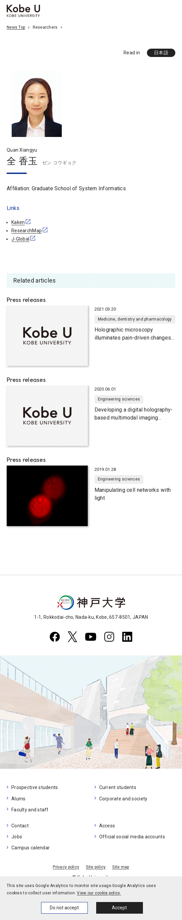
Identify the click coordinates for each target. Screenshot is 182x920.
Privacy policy (66, 867)
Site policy (96, 867)
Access (107, 825)
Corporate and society (123, 798)
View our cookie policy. (99, 893)
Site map (120, 867)
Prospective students (34, 787)
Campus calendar (30, 847)
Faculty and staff (30, 809)
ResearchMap (26, 230)
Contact (20, 825)
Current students (117, 787)
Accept (119, 907)
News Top (16, 27)
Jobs (16, 836)
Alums (18, 798)
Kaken (18, 222)
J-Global (20, 239)
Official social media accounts (132, 836)
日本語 (161, 52)
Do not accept (64, 907)
